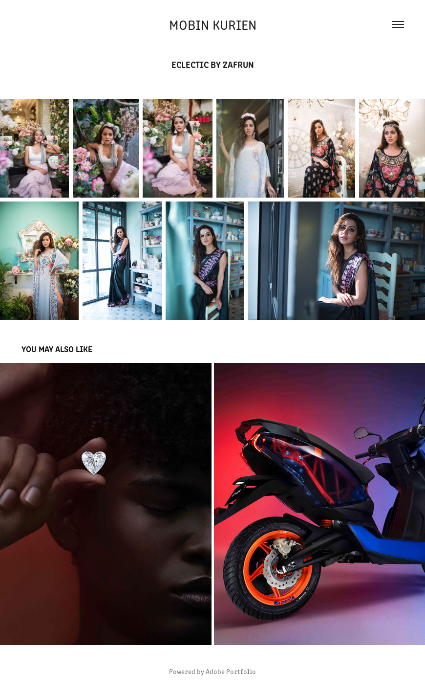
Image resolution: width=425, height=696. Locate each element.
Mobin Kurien (212, 24)
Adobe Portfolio (231, 671)
